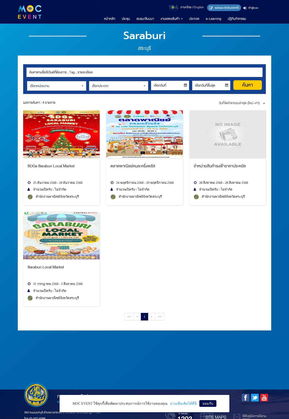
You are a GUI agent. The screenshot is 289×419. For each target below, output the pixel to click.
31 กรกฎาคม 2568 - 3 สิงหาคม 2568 (55, 284)
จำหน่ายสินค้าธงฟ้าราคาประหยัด (220, 166)
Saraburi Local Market (46, 267)
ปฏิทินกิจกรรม (237, 18)
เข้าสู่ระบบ (250, 7)
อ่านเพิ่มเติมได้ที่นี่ (183, 403)
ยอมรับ (208, 403)
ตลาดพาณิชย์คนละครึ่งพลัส (132, 166)
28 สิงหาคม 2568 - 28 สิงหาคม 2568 (221, 182)
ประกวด (194, 18)
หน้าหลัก (109, 18)
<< (129, 316)
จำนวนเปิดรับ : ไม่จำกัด (47, 189)
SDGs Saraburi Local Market (51, 166)
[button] (56, 86)
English (199, 7)
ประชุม (126, 18)
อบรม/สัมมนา (145, 18)
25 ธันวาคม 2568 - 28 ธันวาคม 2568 (55, 182)
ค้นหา (247, 85)
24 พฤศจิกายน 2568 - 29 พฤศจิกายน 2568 (142, 182)
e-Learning (213, 18)
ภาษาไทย (186, 7)
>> (160, 316)
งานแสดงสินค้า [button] (172, 18)
